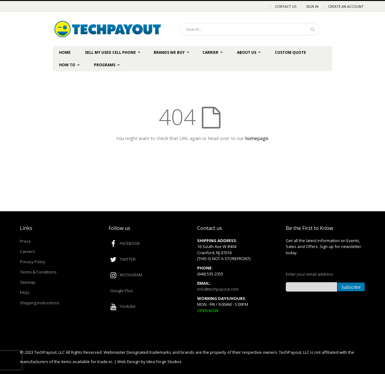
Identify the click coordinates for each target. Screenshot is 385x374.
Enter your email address (309, 274)
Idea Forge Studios (164, 361)
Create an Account (346, 6)
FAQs (25, 292)
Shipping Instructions (39, 303)
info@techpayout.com (218, 289)
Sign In (312, 6)
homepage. (257, 138)
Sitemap (27, 282)
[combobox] (249, 29)
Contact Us (285, 6)
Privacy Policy (32, 261)
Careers (27, 251)
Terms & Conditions (38, 272)
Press (25, 241)
